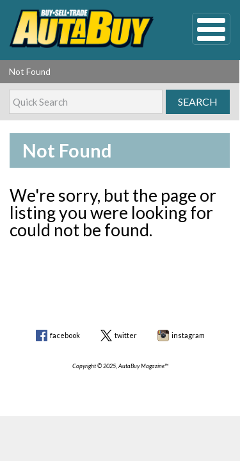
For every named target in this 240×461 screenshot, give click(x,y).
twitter (126, 335)
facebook (65, 335)
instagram (188, 335)
